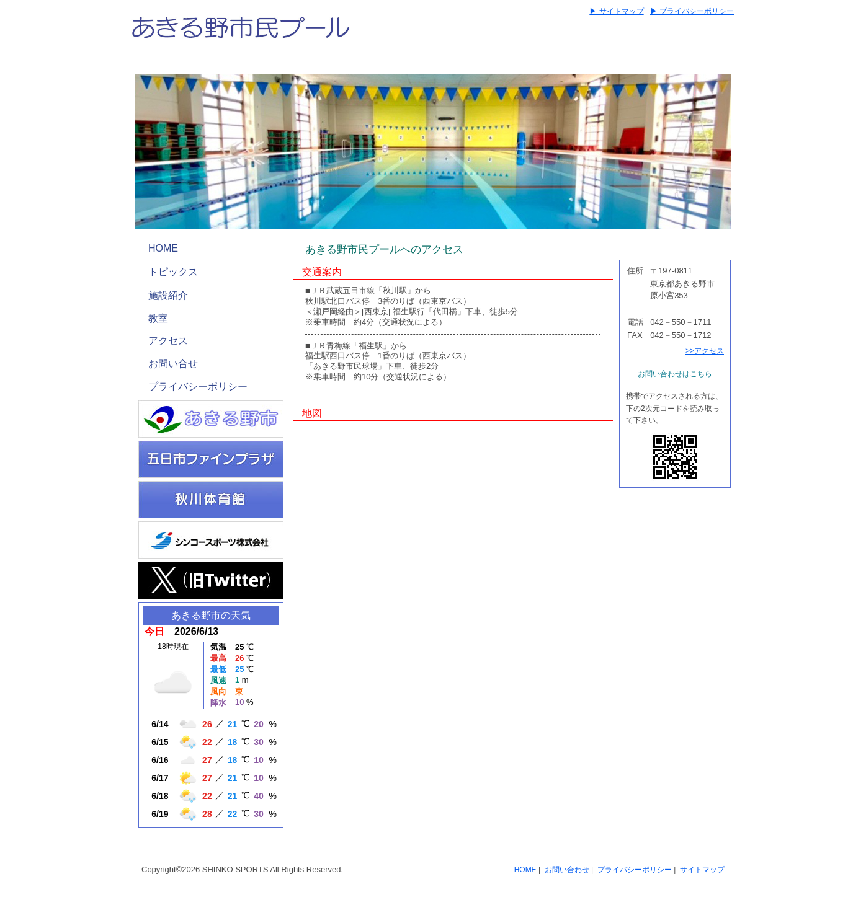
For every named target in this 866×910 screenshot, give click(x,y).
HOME (163, 248)
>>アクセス (704, 351)
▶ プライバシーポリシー (692, 11)
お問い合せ (173, 363)
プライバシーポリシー (198, 386)
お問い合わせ (567, 869)
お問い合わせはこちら (675, 373)
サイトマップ (702, 869)
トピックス (173, 272)
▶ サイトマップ (616, 11)
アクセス (168, 340)
